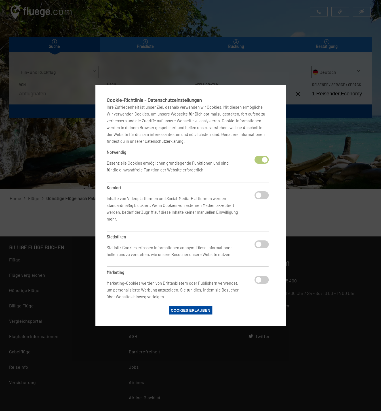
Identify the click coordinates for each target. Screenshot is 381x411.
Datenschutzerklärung (164, 141)
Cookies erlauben (190, 310)
